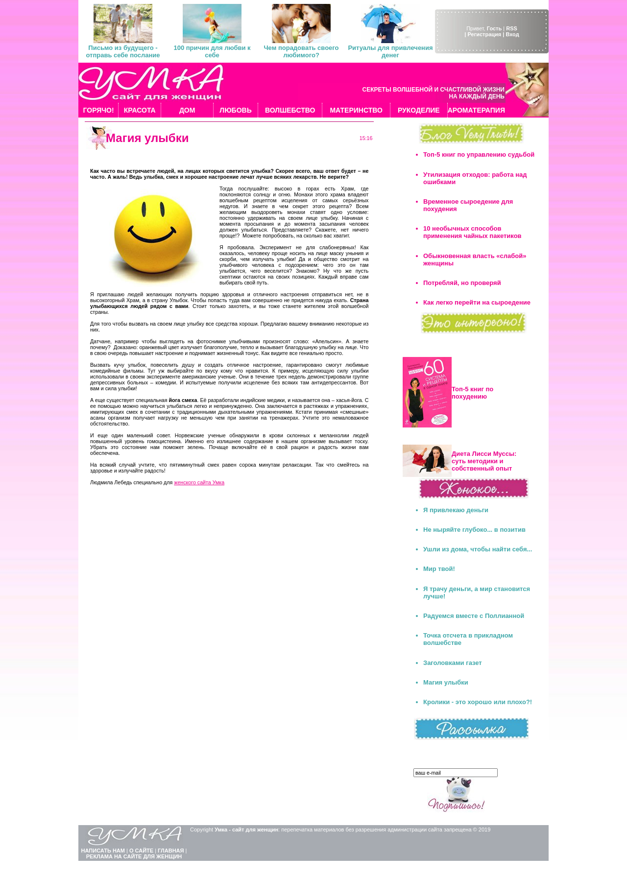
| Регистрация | (484, 34)
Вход (512, 34)
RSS (511, 28)
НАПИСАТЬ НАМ (103, 850)
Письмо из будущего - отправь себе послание (123, 51)
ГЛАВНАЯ (171, 850)
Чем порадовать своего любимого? (301, 51)
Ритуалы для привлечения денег (390, 51)
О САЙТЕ (141, 850)
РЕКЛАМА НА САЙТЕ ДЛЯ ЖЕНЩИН (134, 856)
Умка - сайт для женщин (246, 829)
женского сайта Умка (199, 482)
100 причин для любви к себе (211, 51)
